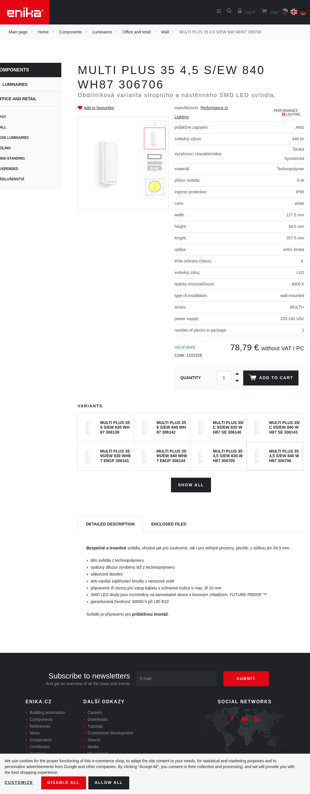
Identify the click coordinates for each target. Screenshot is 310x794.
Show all (191, 484)
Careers (95, 712)
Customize (19, 782)
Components (70, 32)
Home (43, 32)
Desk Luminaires (22, 138)
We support (98, 753)
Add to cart (270, 378)
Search (94, 739)
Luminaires (102, 32)
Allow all (110, 782)
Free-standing (20, 158)
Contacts (38, 753)
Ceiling (13, 148)
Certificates (40, 746)
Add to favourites (99, 107)
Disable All (64, 782)
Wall (165, 32)
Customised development (110, 732)
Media (93, 746)
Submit (247, 678)
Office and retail (137, 32)
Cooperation (41, 739)
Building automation (47, 712)
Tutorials (95, 725)
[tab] (110, 524)
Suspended (16, 169)
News (35, 732)
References (40, 725)
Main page (18, 32)
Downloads (98, 719)
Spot (10, 117)
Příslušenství (19, 179)
